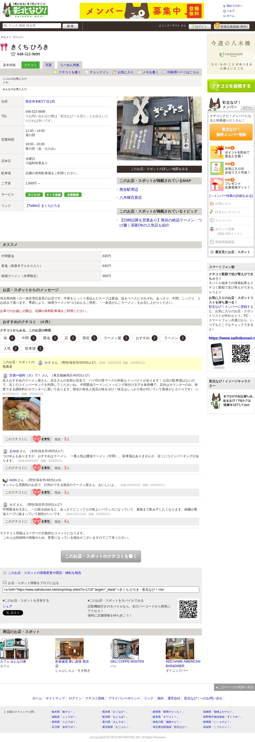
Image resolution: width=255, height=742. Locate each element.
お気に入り (126, 72)
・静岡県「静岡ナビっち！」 (167, 711)
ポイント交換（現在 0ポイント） (229, 231)
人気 (11, 348)
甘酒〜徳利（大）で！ (25, 375)
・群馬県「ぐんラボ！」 (63, 721)
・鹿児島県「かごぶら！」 (115, 726)
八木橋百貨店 (131, 197)
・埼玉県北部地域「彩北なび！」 (170, 726)
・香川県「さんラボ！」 (114, 721)
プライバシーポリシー (124, 698)
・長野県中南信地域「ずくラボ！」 (222, 716)
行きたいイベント (228, 212)
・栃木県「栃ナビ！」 (62, 711)
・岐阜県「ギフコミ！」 (164, 716)
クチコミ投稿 (94, 698)
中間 (29, 338)
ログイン (200, 25)
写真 (48, 65)
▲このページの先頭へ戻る (234, 687)
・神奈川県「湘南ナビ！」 (166, 721)
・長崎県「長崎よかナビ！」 (218, 711)
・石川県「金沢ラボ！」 (63, 726)
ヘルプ (231, 10)
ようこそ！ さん (172, 25)
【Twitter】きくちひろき (43, 206)
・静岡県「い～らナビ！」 (216, 721)
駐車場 (34, 348)
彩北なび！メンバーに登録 (228, 307)
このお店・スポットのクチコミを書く (101, 556)
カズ (47, 362)
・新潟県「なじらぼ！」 (114, 716)
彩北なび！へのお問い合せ (203, 698)
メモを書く (151, 72)
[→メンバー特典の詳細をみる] (231, 196)
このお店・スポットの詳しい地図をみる (159, 169)
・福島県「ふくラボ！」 (63, 716)
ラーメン (175, 338)
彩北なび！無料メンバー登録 (231, 132)
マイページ (223, 220)
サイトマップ (55, 698)
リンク (149, 698)
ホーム (231, 15)
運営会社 (174, 698)
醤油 (50, 338)
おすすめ (147, 338)
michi (13, 480)
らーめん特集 (69, 65)
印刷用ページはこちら (183, 72)
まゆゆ (14, 451)
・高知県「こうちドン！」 (216, 726)
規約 (160, 698)
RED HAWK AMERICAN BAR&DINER (183, 664)
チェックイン (99, 72)
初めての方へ (235, 5)
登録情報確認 (224, 242)
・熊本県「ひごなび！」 (114, 711)
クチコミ (30, 65)
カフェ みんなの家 (13, 661)
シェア (7, 606)
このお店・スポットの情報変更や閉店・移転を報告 (44, 573)
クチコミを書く (70, 72)
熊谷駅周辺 (129, 189)
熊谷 (90, 338)
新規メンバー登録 (232, 25)
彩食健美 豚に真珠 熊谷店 (72, 664)
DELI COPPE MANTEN (127, 661)
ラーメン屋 (116, 338)
